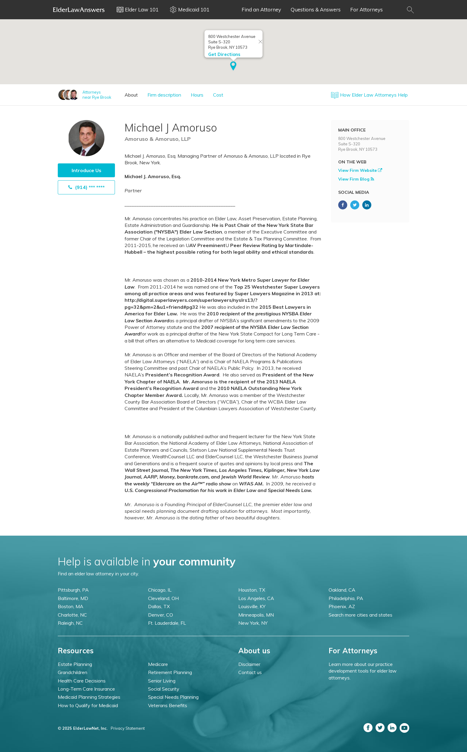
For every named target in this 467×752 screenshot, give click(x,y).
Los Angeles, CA (256, 598)
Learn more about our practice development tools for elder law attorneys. (363, 671)
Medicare (158, 664)
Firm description (164, 95)
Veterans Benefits (167, 705)
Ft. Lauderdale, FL (167, 623)
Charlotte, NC (72, 615)
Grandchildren (72, 672)
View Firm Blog (356, 179)
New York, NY (253, 623)
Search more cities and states (360, 615)
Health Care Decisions (82, 681)
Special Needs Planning (173, 697)
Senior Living (161, 681)
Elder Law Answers (79, 9)
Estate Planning (75, 664)
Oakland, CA (342, 590)
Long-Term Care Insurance (86, 689)
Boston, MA (70, 606)
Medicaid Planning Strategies (89, 697)
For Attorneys (366, 9)
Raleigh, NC (70, 623)
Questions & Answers (316, 9)
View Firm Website (360, 170)
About (131, 95)
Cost (218, 95)
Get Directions (224, 54)
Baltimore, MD (73, 598)
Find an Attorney (261, 9)
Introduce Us (86, 170)
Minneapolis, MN (256, 615)
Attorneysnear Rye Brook (96, 95)
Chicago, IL (160, 590)
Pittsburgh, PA (73, 590)
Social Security (163, 689)
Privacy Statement (128, 728)
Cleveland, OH (163, 598)
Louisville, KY (251, 606)
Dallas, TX (159, 606)
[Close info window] (260, 42)
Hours (197, 95)
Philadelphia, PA (346, 598)
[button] (233, 66)
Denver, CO (160, 615)
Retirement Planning (170, 672)
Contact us (250, 672)
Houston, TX (251, 590)
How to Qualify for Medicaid (88, 705)
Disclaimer (249, 664)
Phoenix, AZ (342, 606)
